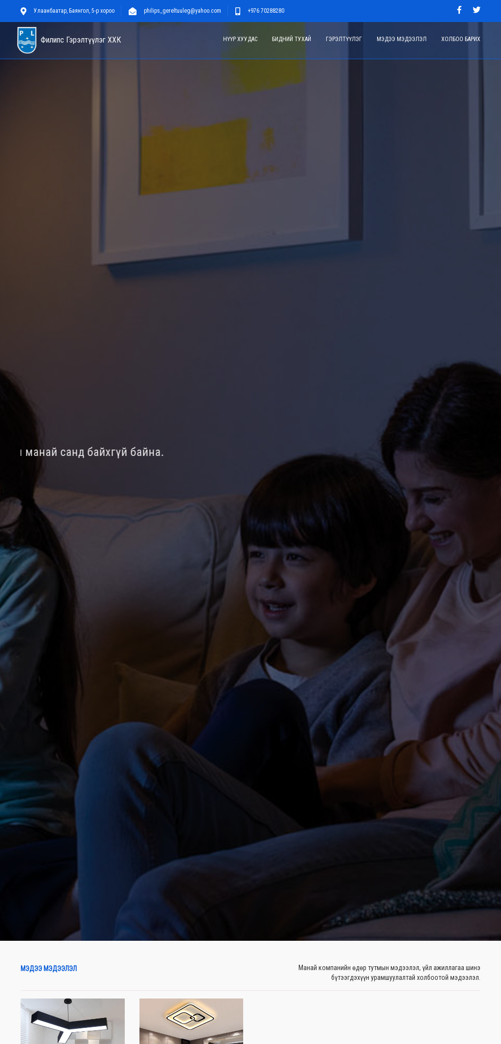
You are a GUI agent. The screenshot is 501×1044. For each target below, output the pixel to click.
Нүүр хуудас (240, 39)
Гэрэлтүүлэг (344, 39)
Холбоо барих (460, 39)
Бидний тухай (291, 39)
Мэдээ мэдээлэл (402, 39)
